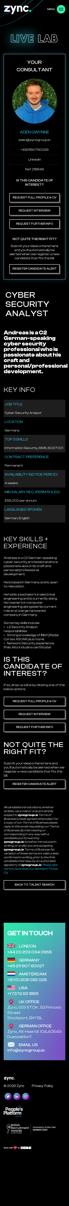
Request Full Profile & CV (34, 197)
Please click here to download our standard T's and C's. (31, 868)
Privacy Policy (42, 1086)
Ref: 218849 (34, 169)
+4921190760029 (34, 150)
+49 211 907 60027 (26, 966)
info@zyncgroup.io (26, 1050)
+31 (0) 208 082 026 (27, 979)
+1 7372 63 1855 (22, 993)
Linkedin (34, 159)
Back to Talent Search (34, 884)
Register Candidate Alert (35, 268)
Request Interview (34, 210)
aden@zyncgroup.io (34, 140)
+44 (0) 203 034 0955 (29, 952)
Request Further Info (34, 223)
